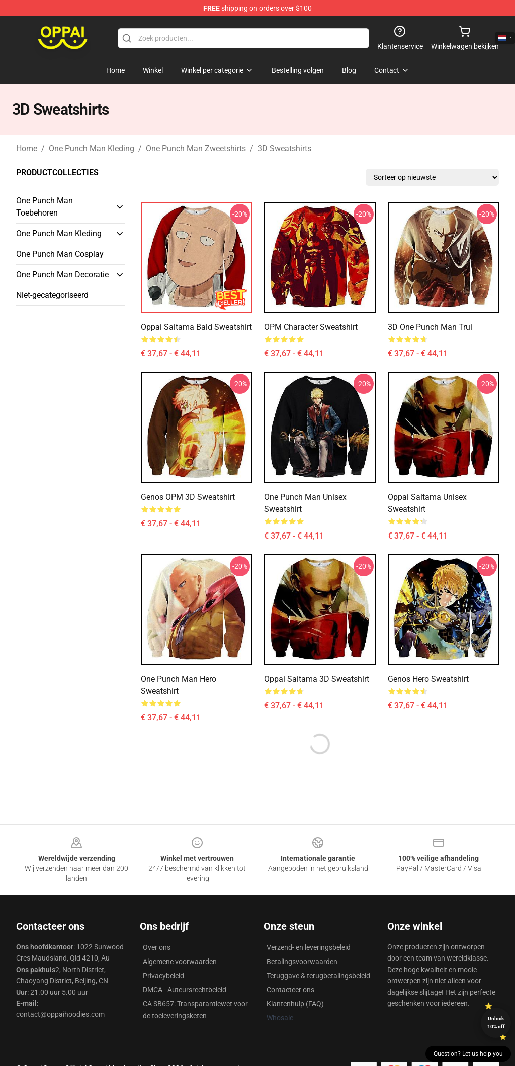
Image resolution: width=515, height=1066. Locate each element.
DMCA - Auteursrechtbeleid (184, 990)
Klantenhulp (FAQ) (295, 1004)
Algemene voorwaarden (180, 961)
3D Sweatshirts (284, 148)
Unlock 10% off (496, 1022)
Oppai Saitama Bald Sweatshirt (196, 327)
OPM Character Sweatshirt (311, 327)
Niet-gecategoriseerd (52, 295)
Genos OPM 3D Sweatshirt (188, 497)
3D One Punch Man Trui (430, 327)
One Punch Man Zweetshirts (196, 148)
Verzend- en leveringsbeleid (309, 947)
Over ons (156, 947)
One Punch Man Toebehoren (44, 207)
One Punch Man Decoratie (62, 274)
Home (26, 148)
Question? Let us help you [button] (468, 1053)
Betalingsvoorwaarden (302, 961)
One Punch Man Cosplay (60, 254)
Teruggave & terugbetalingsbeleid (318, 976)
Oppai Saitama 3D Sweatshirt (316, 679)
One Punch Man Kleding (91, 148)
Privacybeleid (163, 976)
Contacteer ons (290, 990)
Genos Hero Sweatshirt (428, 679)
